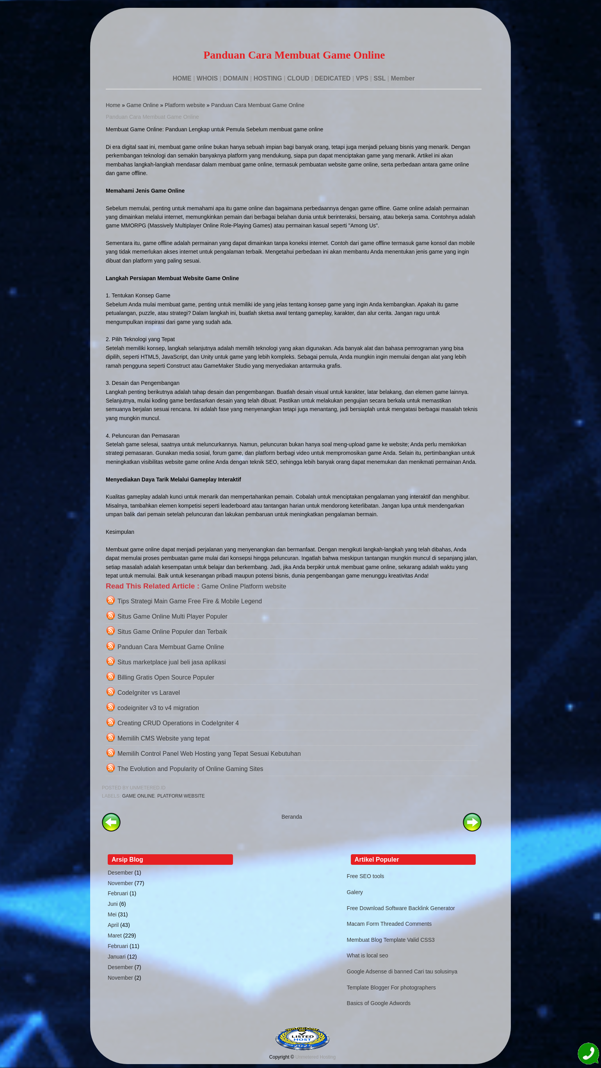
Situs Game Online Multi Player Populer (172, 616)
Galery (355, 892)
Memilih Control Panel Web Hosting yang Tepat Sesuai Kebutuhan (209, 753)
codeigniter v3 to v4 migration (158, 708)
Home (113, 105)
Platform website (185, 105)
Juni (113, 904)
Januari (117, 957)
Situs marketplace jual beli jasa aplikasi (171, 662)
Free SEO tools (365, 876)
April (113, 925)
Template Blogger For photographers (391, 987)
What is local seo (367, 955)
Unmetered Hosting (315, 1057)
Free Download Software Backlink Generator (401, 908)
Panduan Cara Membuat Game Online (257, 105)
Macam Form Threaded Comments (389, 924)
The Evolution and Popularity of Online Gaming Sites (190, 769)
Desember (120, 872)
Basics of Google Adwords (379, 1003)
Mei (112, 914)
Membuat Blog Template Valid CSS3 (391, 940)
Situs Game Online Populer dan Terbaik (172, 631)
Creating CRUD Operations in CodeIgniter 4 (178, 723)
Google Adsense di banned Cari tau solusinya (402, 971)
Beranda (291, 817)
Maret (115, 935)
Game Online (142, 105)
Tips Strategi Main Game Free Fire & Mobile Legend (189, 601)
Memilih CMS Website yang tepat (163, 738)
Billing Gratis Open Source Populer (165, 677)
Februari (118, 893)
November (120, 883)
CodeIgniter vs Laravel (148, 692)
